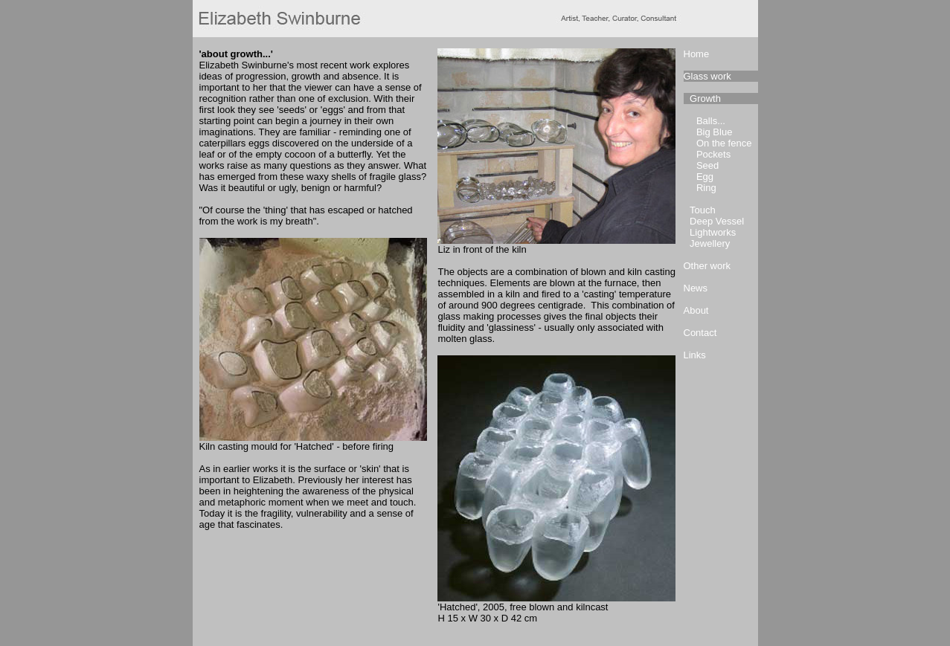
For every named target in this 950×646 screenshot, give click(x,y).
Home (697, 53)
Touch (703, 210)
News (696, 288)
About (696, 310)
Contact (700, 332)
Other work (707, 265)
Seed (707, 165)
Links (695, 355)
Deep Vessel (717, 221)
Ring (706, 187)
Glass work (707, 76)
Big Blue (714, 132)
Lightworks (713, 232)
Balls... (710, 120)
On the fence (723, 143)
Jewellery (710, 243)
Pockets (713, 154)
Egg (704, 176)
